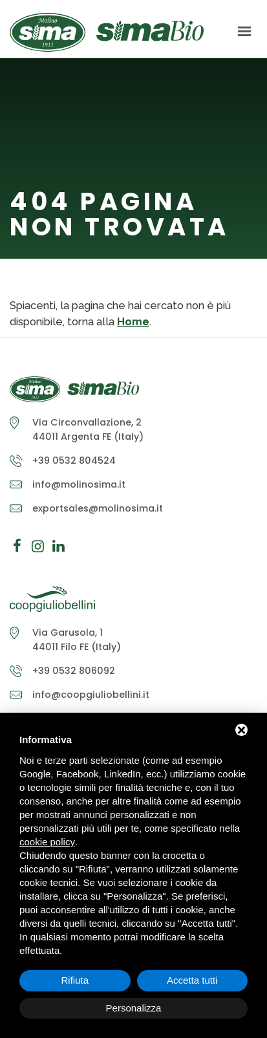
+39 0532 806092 (73, 670)
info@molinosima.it (78, 484)
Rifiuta (75, 980)
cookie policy (47, 841)
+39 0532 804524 (74, 460)
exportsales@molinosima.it (97, 508)
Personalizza (134, 1007)
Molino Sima (107, 32)
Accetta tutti (192, 980)
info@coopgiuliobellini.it (90, 694)
